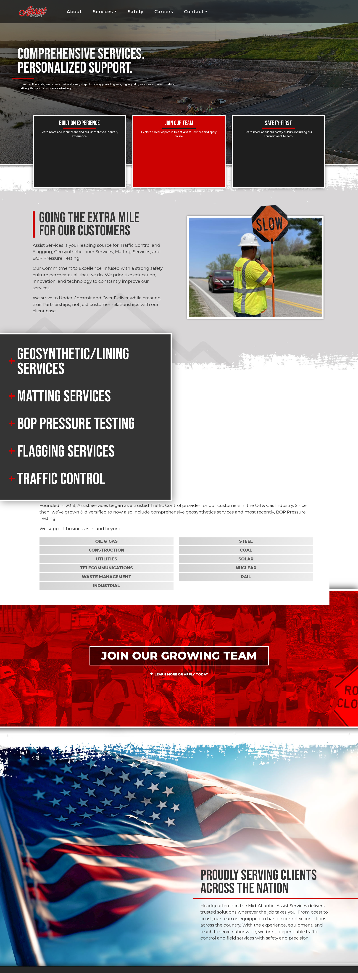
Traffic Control (61, 479)
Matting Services (64, 396)
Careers (163, 11)
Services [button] (103, 11)
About (74, 11)
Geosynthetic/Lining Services (73, 361)
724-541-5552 (138, 926)
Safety (135, 11)
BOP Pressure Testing (76, 424)
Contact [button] (194, 11)
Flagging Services (66, 452)
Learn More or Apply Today (181, 586)
